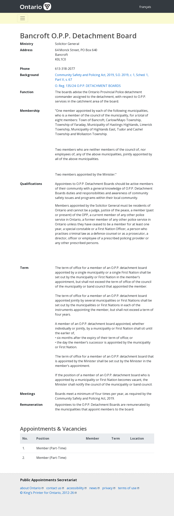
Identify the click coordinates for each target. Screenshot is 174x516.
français (145, 7)
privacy (108, 488)
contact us (55, 488)
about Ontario (32, 488)
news (94, 488)
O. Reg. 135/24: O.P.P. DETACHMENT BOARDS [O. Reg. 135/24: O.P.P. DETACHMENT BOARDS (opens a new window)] (88, 86)
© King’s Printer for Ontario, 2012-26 (48, 493)
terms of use (128, 488)
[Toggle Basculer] (22, 18)
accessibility (77, 488)
